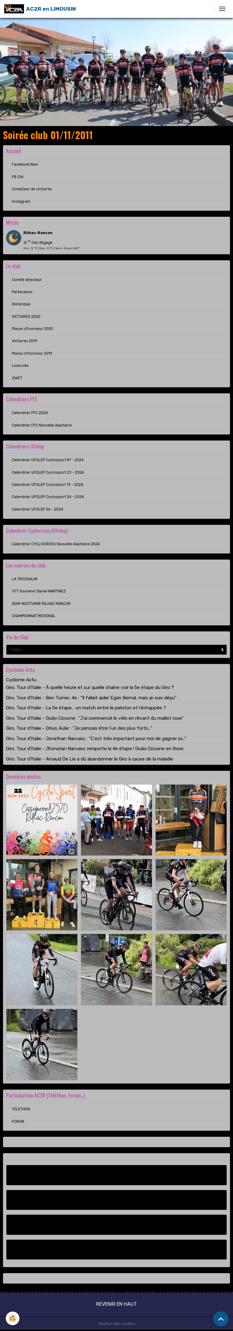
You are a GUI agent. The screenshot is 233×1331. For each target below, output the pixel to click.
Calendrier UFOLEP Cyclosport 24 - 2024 (48, 497)
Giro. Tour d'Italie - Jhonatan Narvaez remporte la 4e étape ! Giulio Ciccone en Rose (95, 748)
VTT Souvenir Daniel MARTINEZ (39, 591)
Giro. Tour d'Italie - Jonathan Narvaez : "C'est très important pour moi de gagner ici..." (96, 738)
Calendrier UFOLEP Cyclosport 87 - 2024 (48, 460)
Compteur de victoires (32, 189)
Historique (21, 304)
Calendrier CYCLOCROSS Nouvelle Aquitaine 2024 (56, 544)
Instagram (21, 201)
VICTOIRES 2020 (26, 316)
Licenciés (20, 365)
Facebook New (25, 164)
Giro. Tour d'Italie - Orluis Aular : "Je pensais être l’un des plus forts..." (79, 728)
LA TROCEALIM (24, 579)
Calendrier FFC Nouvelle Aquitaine (42, 425)
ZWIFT (17, 378)
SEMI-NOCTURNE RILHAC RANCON (41, 604)
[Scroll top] (220, 1318)
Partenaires (22, 292)
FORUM (18, 1121)
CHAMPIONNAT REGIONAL (34, 616)
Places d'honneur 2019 (32, 353)
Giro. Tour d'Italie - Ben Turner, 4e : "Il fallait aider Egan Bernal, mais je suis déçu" (91, 698)
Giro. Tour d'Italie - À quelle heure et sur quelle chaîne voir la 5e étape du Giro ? (90, 687)
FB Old (17, 177)
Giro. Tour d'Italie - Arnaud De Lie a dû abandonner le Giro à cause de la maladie (89, 759)
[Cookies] (13, 1318)
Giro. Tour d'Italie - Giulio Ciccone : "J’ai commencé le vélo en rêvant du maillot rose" (95, 718)
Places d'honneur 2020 (32, 329)
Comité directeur (27, 280)
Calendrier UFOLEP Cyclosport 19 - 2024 (47, 485)
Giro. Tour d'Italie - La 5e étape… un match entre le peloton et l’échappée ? (86, 708)
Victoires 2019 (24, 341)
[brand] (40, 8)
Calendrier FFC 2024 (30, 413)
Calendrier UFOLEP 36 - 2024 (37, 509)
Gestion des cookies (116, 1324)
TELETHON (21, 1109)
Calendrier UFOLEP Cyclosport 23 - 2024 (48, 472)
